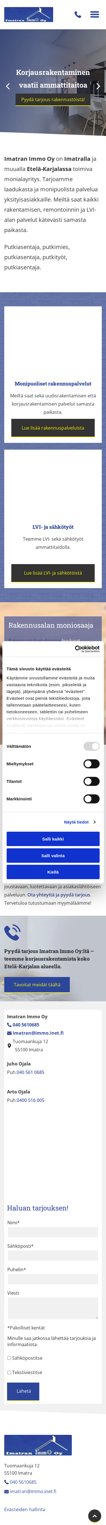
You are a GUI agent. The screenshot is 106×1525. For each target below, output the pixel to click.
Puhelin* (16, 1269)
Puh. (12, 1072)
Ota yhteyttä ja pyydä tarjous (58, 895)
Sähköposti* (20, 1246)
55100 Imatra (28, 1050)
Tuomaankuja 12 (30, 1041)
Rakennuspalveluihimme (34, 641)
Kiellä (53, 872)
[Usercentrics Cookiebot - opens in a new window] (75, 649)
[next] (98, 85)
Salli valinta (53, 855)
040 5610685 (23, 1482)
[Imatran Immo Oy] (53, 340)
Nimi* (13, 1222)
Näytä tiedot (76, 822)
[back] (7, 85)
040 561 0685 (30, 1072)
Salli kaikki (53, 839)
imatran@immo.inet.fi (33, 1491)
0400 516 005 (30, 1100)
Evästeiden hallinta (24, 1509)
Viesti (13, 1293)
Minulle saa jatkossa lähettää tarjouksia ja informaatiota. (51, 1341)
